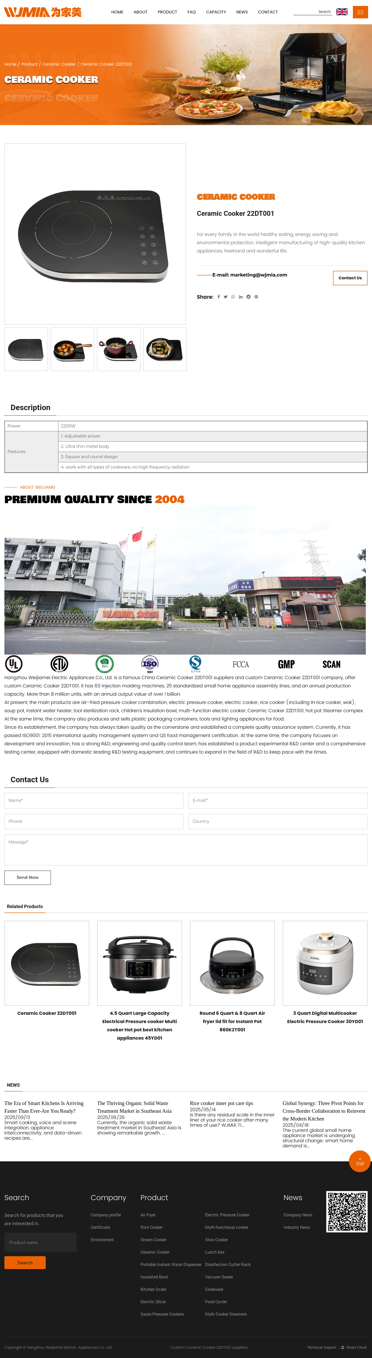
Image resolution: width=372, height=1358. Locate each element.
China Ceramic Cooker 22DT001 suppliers (188, 677)
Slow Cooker (216, 1239)
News (242, 12)
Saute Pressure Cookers (162, 1314)
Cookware (214, 1289)
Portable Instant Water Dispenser (171, 1264)
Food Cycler (216, 1301)
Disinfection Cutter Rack (228, 1264)
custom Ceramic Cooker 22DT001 (41, 685)
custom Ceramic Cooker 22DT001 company (294, 677)
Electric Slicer (153, 1301)
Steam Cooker (153, 1239)
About (141, 12)
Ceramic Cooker (59, 64)
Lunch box (214, 1252)
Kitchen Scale (153, 1289)
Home (117, 12)
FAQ (192, 12)
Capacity (216, 12)
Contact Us (350, 278)
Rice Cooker (151, 1227)
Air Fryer (148, 1214)
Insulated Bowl (154, 1276)
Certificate (100, 1227)
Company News (298, 1214)
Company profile (106, 1214)
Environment (102, 1239)
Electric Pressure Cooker (227, 1214)
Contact (268, 12)
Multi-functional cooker (226, 1227)
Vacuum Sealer (219, 1276)
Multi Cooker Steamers (226, 1314)
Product (167, 12)
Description (30, 407)
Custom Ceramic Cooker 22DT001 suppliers (209, 1347)
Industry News (297, 1227)
